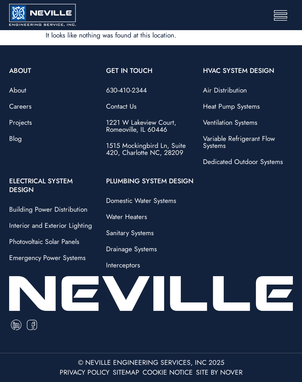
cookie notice (168, 372)
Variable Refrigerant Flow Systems (239, 142)
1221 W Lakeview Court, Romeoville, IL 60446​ (141, 125)
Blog (15, 138)
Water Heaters (126, 216)
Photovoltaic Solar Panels (44, 241)
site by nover (219, 372)
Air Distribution (225, 90)
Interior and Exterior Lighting (50, 225)
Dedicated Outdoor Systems (243, 161)
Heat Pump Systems (231, 106)
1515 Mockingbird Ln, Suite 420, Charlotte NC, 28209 (146, 149)
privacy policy (85, 372)
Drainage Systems (131, 249)
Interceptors (123, 265)
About (17, 90)
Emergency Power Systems (47, 257)
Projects (20, 122)
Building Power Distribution (48, 209)
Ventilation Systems (230, 122)
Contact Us (121, 106)
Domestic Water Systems (141, 200)
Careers (20, 106)
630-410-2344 (126, 90)
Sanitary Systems (130, 233)
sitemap (126, 372)
